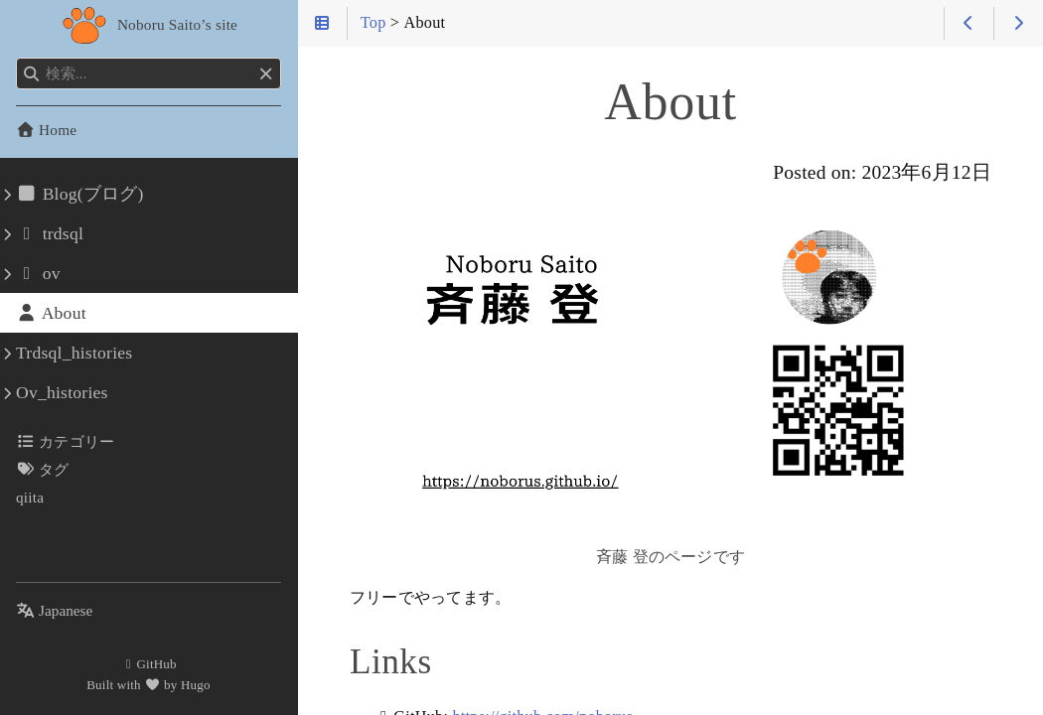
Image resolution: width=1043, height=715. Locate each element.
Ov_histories (62, 392)
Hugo (196, 684)
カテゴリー (65, 441)
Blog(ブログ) (80, 194)
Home (46, 129)
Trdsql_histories (74, 352)
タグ (43, 469)
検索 (17, 58)
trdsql (49, 233)
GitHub (148, 663)
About (51, 313)
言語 (39, 598)
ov (38, 273)
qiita (30, 497)
